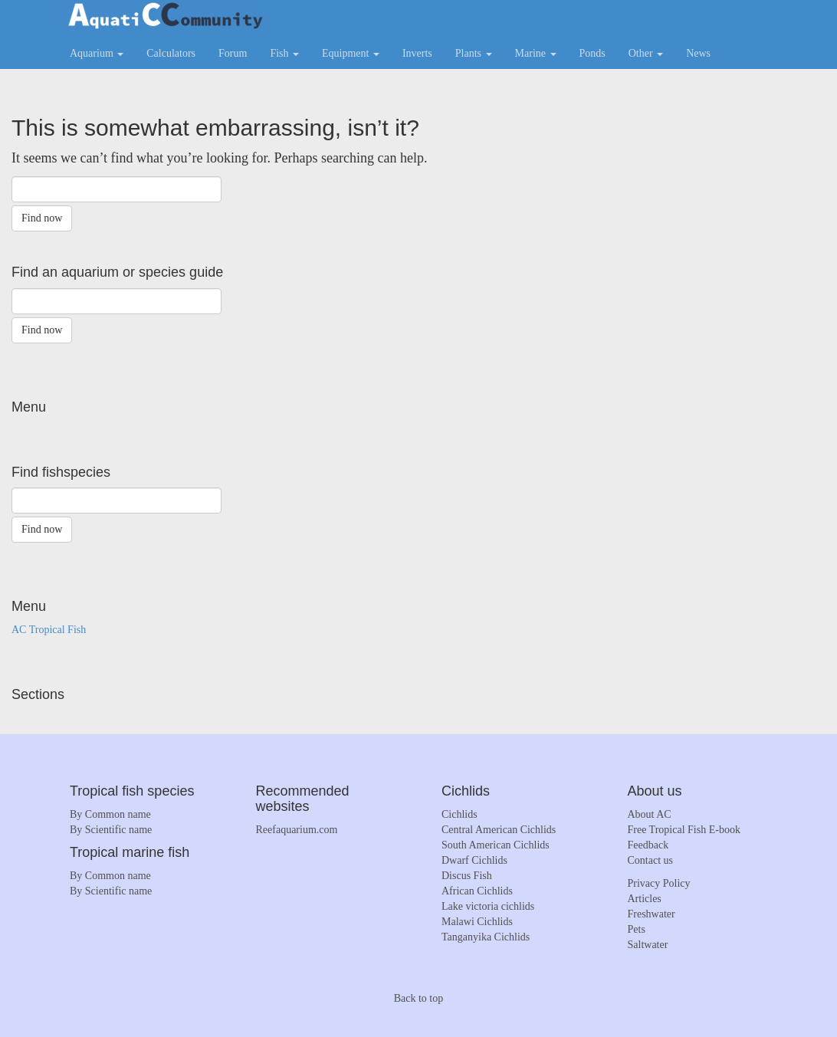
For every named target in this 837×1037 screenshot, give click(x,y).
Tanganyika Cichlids (485, 937)
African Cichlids (477, 891)
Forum (232, 53)
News (698, 53)
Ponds (592, 53)
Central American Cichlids (498, 829)
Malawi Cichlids (477, 921)
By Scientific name (111, 829)
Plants (473, 53)
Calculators (170, 53)
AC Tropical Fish (48, 629)
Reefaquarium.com (297, 829)
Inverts (417, 53)
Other (646, 53)
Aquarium (96, 53)
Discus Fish (466, 875)
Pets (636, 929)
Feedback (648, 845)
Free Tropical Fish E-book (684, 829)
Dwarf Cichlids (474, 860)
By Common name (110, 814)
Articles (644, 898)
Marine (535, 53)
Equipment (350, 53)
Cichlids (459, 814)
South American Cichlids (495, 845)
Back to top (419, 998)
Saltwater (648, 944)
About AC (649, 814)
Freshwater (651, 914)
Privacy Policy (659, 883)
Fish (284, 53)
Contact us (651, 860)
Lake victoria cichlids (487, 906)
